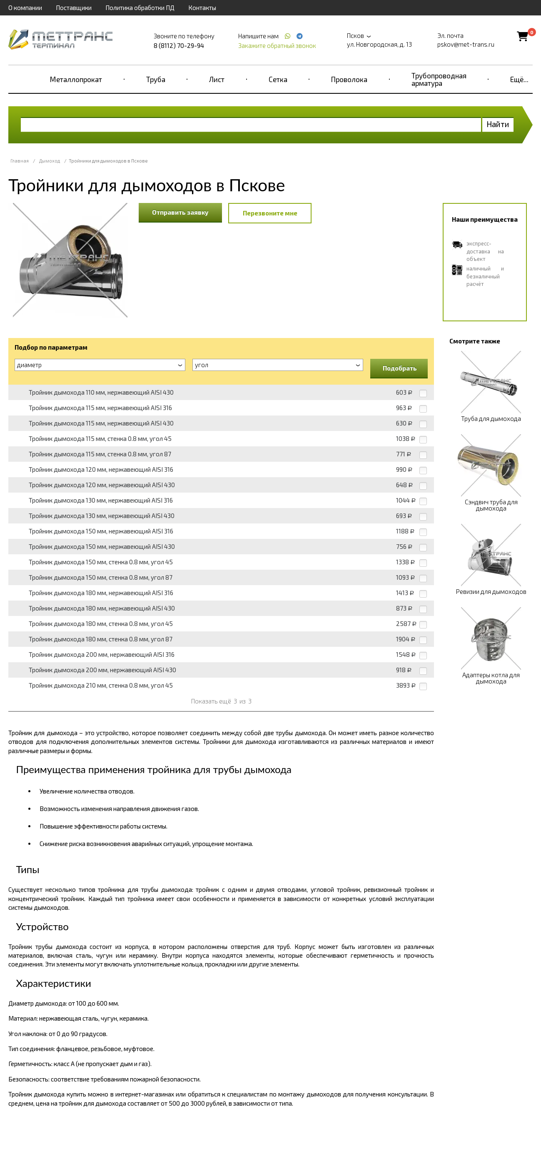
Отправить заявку (180, 212)
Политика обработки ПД (140, 7)
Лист (216, 79)
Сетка (278, 79)
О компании (25, 7)
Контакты (202, 7)
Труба (155, 79)
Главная (19, 160)
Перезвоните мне (270, 213)
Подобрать (400, 368)
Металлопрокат (76, 79)
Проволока (349, 79)
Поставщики (74, 7)
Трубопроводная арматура (438, 79)
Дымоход (49, 160)
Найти (497, 124)
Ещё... (519, 79)
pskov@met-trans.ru (465, 44)
